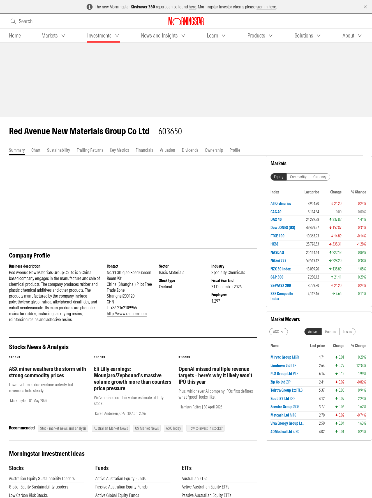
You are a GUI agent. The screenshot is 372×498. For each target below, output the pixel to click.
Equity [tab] (278, 176)
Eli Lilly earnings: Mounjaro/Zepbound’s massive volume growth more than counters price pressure (132, 378)
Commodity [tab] (298, 176)
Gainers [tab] (330, 331)
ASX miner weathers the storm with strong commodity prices (47, 372)
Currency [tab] (320, 176)
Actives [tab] (313, 331)
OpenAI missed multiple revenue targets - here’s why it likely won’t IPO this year (215, 375)
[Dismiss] (365, 7)
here (192, 7)
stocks (14, 357)
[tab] (15, 36)
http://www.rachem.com (127, 313)
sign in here (266, 7)
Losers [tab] (347, 331)
